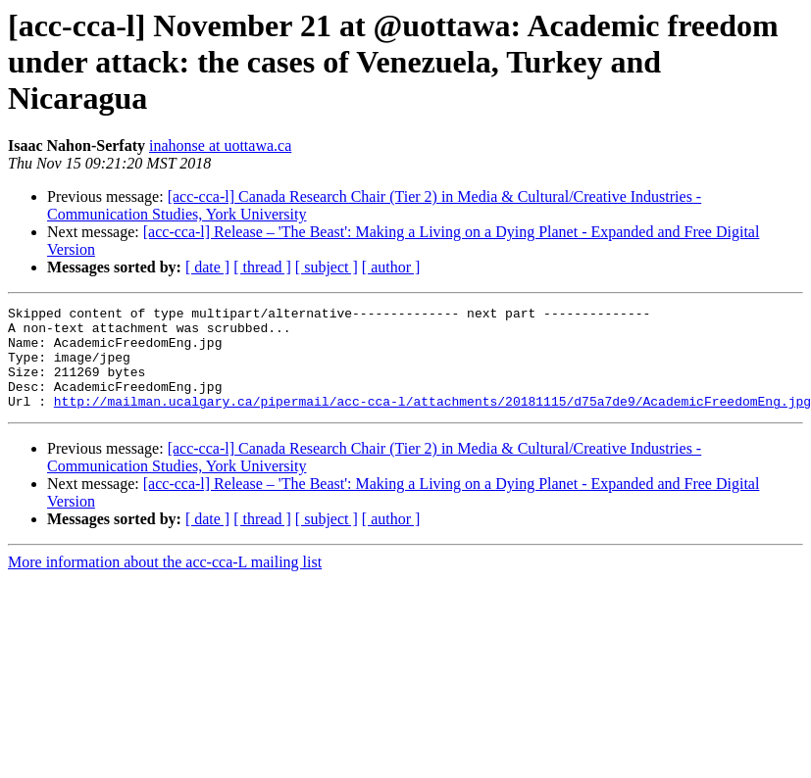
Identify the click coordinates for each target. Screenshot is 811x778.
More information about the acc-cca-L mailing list (165, 582)
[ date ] (207, 267)
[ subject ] (326, 267)
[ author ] (391, 267)
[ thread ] (262, 267)
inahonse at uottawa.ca (220, 145)
